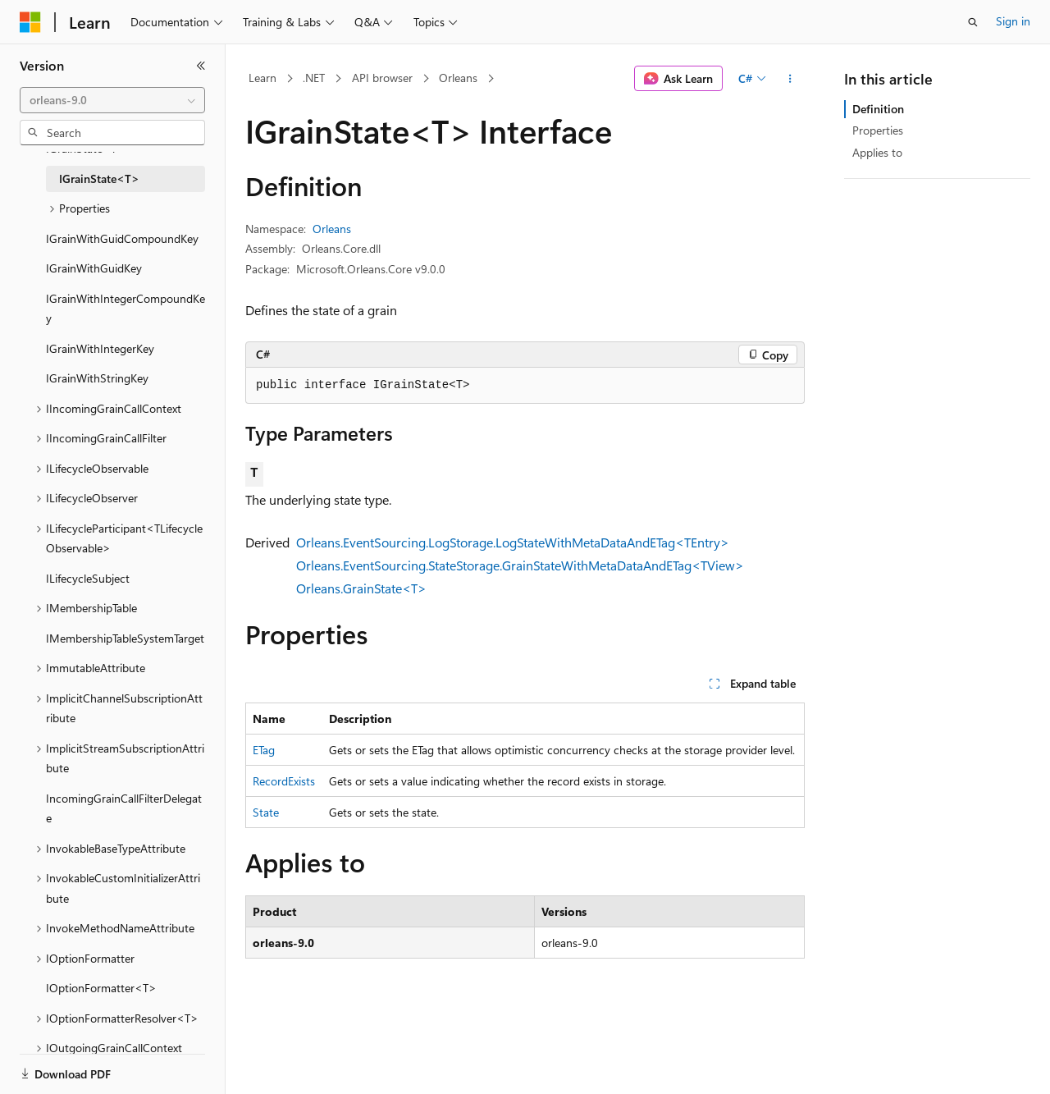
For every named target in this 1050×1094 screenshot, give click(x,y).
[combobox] (112, 100)
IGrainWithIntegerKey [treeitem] (100, 348)
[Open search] (972, 22)
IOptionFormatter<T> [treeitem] (101, 988)
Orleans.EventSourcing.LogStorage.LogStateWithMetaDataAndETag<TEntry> (512, 542)
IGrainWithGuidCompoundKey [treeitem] (122, 238)
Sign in (1013, 21)
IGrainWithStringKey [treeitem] (97, 378)
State (266, 812)
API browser (382, 77)
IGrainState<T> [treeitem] (99, 178)
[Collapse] (201, 65)
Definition (878, 109)
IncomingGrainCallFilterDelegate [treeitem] (124, 808)
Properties (877, 130)
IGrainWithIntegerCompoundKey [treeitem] (125, 309)
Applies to (877, 152)
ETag (264, 750)
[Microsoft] (30, 22)
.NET (314, 77)
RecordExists (284, 781)
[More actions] (790, 79)
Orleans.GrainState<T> (361, 588)
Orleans (458, 77)
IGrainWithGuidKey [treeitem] (94, 268)
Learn (262, 77)
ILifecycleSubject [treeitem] (88, 578)
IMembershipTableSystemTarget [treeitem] (125, 638)
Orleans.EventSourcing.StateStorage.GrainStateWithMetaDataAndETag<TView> (520, 565)
